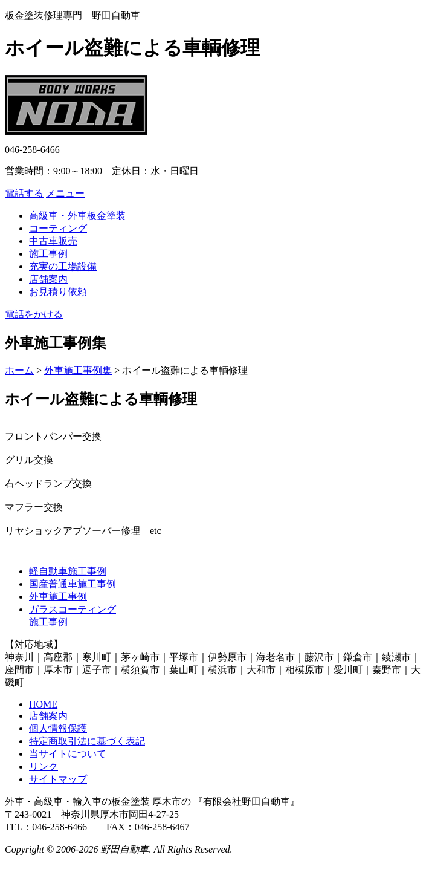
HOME (43, 704)
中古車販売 (53, 241)
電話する (24, 193)
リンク (43, 766)
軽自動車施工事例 (67, 571)
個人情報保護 (58, 728)
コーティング (58, 228)
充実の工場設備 (63, 266)
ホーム (19, 370)
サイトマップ (58, 779)
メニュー (65, 193)
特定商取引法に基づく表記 (87, 741)
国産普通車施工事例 (72, 584)
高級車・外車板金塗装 (77, 215)
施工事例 (48, 254)
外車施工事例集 (78, 370)
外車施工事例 (58, 596)
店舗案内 (48, 279)
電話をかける (34, 314)
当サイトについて (67, 754)
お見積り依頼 (58, 292)
